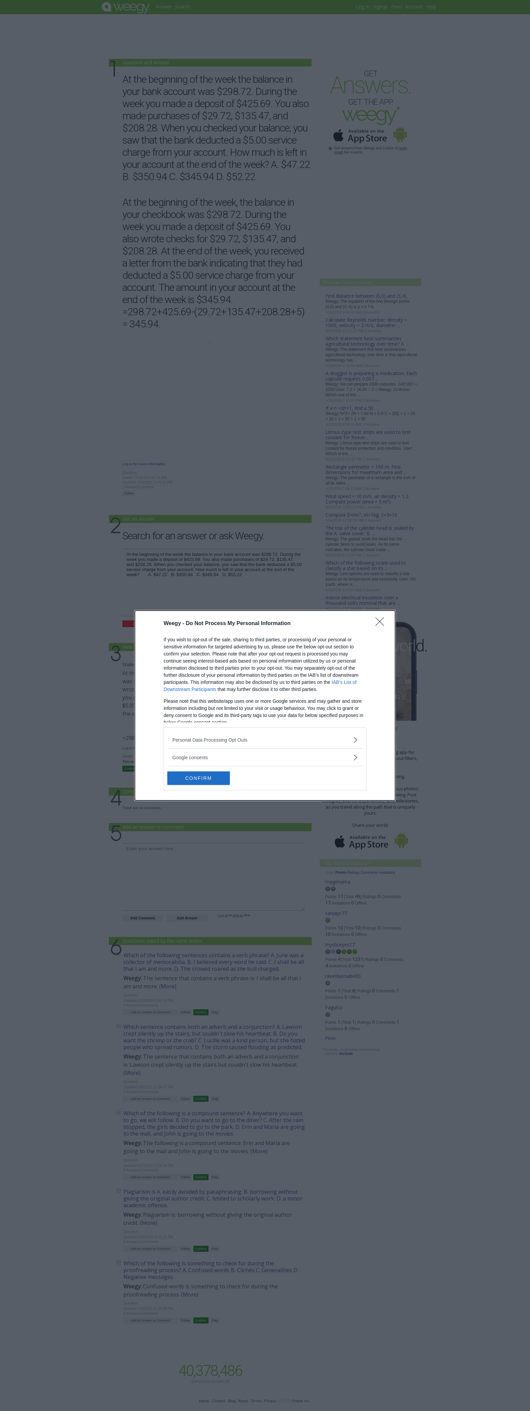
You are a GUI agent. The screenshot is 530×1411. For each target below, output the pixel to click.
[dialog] (265, 705)
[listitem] (265, 739)
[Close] (382, 623)
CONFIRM (199, 778)
